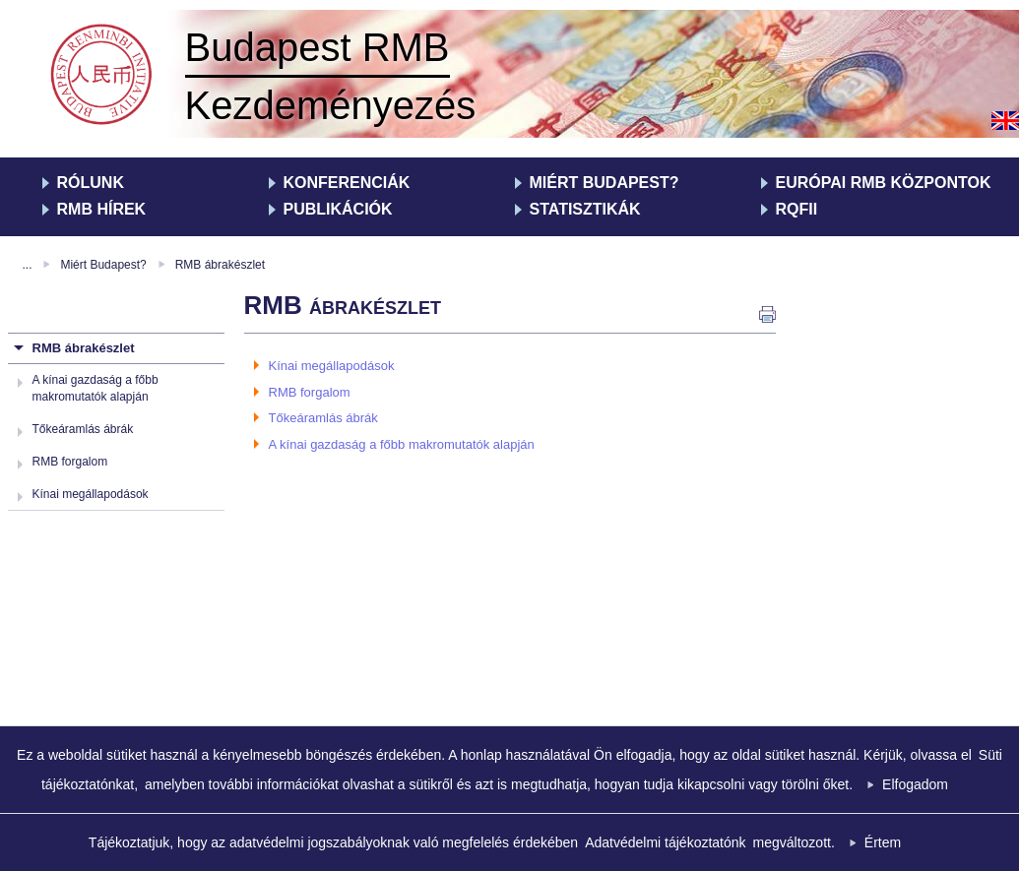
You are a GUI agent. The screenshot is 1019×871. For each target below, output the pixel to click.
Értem (882, 842)
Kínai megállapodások (90, 494)
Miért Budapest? (604, 182)
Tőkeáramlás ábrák (83, 429)
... (27, 265)
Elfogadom (915, 784)
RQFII (797, 209)
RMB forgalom (70, 461)
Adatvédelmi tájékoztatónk (665, 842)
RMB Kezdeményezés (103, 76)
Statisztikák (585, 209)
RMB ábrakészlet (220, 265)
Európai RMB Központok (883, 182)
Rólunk (90, 182)
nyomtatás (767, 314)
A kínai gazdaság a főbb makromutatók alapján (402, 444)
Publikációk (338, 209)
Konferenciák (347, 182)
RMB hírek (102, 209)
